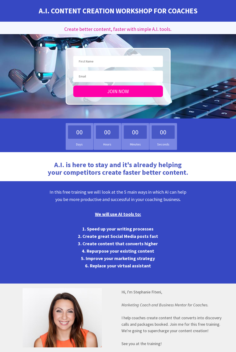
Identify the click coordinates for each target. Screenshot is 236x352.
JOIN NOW (118, 91)
